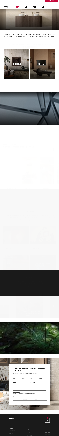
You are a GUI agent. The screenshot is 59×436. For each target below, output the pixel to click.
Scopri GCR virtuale (38, 265)
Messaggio (14, 385)
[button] (50, 138)
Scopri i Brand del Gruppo (39, 236)
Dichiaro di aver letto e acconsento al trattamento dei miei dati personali (24, 393)
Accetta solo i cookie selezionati (51, 5)
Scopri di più (30, 283)
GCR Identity (29, 433)
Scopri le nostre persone (12, 236)
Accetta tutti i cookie (51, 2)
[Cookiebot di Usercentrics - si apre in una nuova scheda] (6, 15)
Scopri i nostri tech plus (12, 265)
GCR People (29, 432)
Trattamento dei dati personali (16, 392)
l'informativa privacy (21, 393)
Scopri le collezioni (16, 75)
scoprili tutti (11, 139)
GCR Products (29, 429)
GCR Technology (29, 435)
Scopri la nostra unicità (13, 349)
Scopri (11, 181)
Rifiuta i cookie (51, 8)
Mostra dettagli (48, 14)
